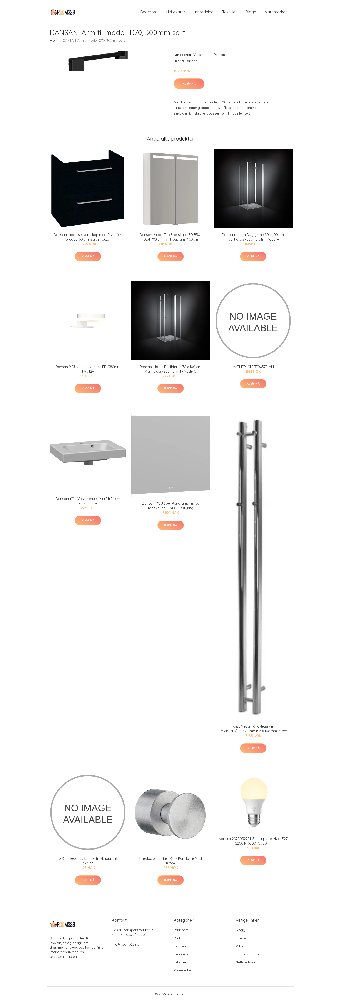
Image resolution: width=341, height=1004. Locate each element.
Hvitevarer (175, 12)
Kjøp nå (189, 86)
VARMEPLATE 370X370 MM (253, 369)
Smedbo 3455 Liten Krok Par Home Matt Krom (170, 862)
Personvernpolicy (249, 956)
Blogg (251, 12)
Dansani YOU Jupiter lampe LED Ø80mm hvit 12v (87, 371)
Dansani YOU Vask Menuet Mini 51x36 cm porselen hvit (88, 503)
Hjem (54, 43)
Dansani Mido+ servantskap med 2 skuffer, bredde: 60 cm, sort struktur (88, 239)
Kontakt (242, 940)
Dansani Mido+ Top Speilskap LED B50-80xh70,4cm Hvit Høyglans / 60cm (170, 239)
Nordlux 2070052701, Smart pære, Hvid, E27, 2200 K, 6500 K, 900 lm (253, 843)
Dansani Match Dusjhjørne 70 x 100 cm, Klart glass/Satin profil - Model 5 (170, 371)
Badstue (180, 940)
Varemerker (276, 12)
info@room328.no (125, 947)
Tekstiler (229, 12)
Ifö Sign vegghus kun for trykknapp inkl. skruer (88, 862)
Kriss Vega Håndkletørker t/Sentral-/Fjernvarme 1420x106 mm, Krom (253, 731)
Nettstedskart (246, 965)
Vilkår (240, 948)
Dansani (219, 57)
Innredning (204, 12)
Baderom (148, 12)
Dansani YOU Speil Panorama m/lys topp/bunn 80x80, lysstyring (170, 508)
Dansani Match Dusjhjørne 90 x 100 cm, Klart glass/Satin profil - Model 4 (253, 239)
